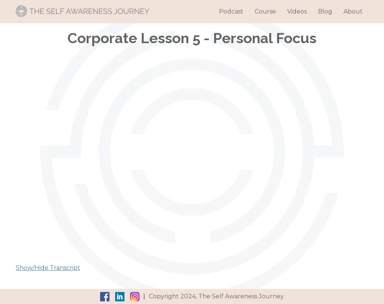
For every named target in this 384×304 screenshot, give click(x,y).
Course (265, 11)
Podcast (231, 11)
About (353, 11)
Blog (325, 11)
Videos (297, 11)
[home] (82, 8)
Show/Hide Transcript (48, 267)
